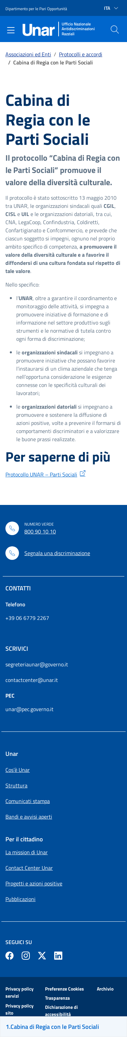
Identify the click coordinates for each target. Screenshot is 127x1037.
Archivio (105, 988)
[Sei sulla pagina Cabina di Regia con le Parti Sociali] (63, 1026)
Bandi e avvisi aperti (28, 817)
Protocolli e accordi (80, 54)
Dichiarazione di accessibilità (61, 1010)
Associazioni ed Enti (28, 54)
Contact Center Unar (29, 868)
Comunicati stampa (27, 801)
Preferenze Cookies (64, 988)
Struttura (16, 785)
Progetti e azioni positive (33, 883)
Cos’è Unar (17, 770)
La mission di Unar (26, 852)
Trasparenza (57, 997)
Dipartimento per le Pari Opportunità (36, 8)
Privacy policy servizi (19, 992)
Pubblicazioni (20, 899)
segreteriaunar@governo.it (36, 664)
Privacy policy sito (19, 1009)
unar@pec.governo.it (29, 709)
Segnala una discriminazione (57, 553)
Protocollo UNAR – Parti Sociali (41, 474)
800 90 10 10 (40, 531)
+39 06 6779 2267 (27, 618)
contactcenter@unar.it (31, 680)
